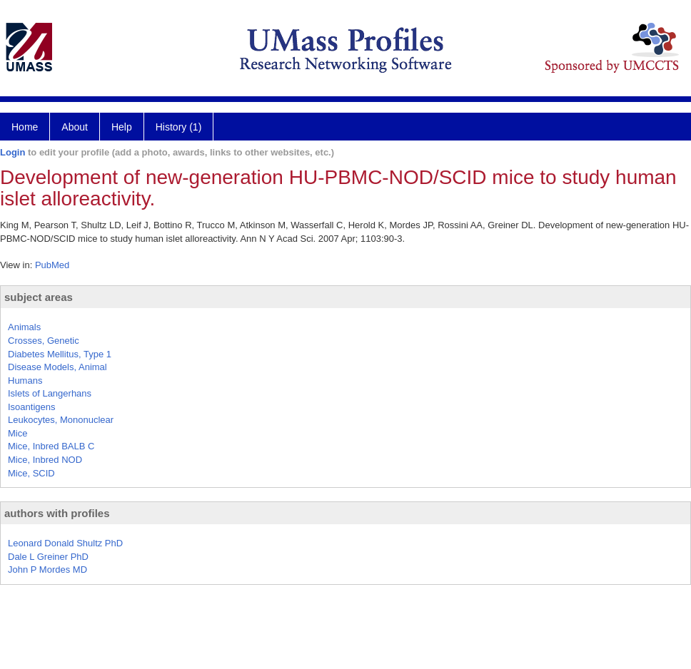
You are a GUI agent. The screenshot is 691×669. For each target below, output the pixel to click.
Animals (24, 327)
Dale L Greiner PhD (48, 556)
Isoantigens (32, 407)
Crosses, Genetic (43, 340)
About (74, 127)
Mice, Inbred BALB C (51, 446)
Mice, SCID (31, 473)
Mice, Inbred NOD (45, 459)
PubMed (52, 265)
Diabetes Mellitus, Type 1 (59, 354)
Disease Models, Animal (57, 367)
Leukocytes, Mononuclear (61, 419)
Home (24, 127)
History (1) (179, 127)
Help (121, 127)
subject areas (38, 297)
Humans (25, 380)
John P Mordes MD (47, 569)
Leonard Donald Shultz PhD (65, 543)
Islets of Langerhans (49, 393)
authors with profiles (57, 513)
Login (12, 152)
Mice (17, 433)
